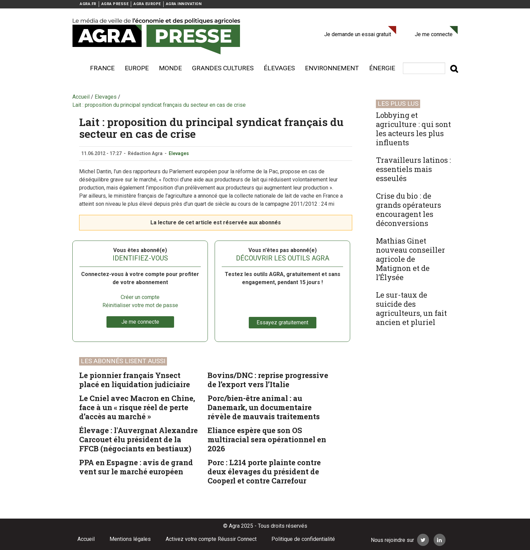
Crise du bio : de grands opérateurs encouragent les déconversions (408, 209)
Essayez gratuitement (282, 322)
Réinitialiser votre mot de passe (140, 305)
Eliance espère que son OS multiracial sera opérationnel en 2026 (267, 439)
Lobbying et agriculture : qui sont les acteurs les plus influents (413, 128)
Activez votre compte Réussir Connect (211, 539)
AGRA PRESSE (115, 4)
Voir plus (75, 68)
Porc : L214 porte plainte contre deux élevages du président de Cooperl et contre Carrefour (264, 471)
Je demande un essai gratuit (357, 34)
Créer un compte (140, 297)
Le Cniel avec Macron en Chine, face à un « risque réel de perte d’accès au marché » (137, 407)
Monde (170, 68)
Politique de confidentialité (303, 539)
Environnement (332, 68)
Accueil (86, 539)
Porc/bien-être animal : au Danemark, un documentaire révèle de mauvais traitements (264, 407)
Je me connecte (434, 34)
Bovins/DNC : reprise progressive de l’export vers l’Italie (268, 379)
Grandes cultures (223, 68)
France (102, 68)
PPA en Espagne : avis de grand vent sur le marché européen (136, 466)
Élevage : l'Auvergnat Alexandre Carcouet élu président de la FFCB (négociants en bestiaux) (138, 439)
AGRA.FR (88, 4)
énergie (382, 68)
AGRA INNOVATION (184, 4)
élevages (279, 68)
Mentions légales (130, 539)
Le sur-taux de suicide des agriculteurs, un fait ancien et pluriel (411, 308)
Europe (137, 68)
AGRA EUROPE (147, 4)
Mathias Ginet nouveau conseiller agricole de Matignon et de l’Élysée (410, 259)
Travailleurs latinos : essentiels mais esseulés (413, 169)
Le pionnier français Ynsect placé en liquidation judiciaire (134, 379)
